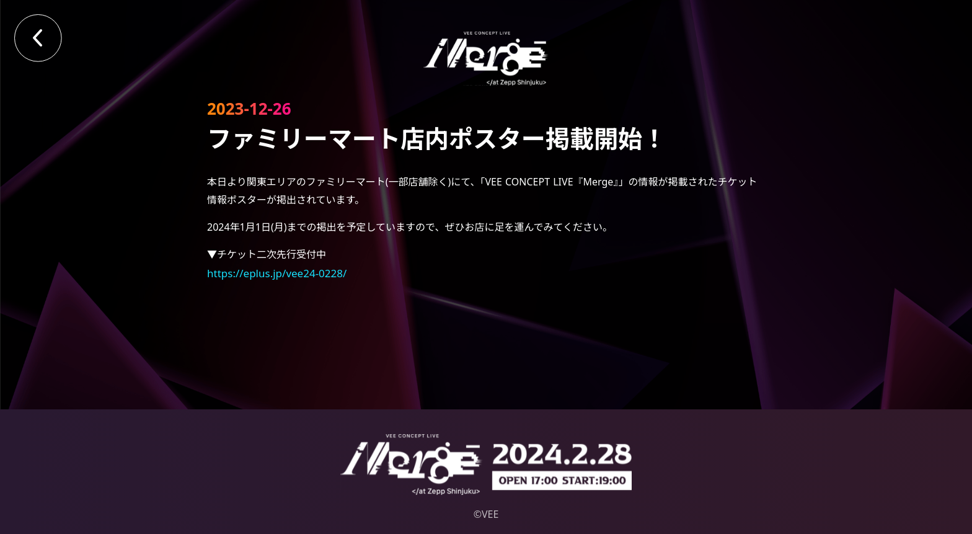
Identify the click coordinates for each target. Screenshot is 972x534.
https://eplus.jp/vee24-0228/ (277, 273)
